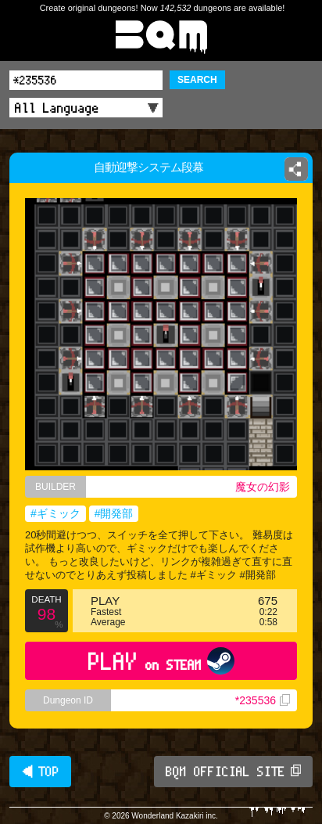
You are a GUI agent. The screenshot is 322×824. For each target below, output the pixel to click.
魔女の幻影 (262, 486)
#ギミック (55, 513)
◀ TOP (40, 771)
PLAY (161, 661)
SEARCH (197, 79)
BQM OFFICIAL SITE (233, 771)
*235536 (262, 700)
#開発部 (114, 513)
